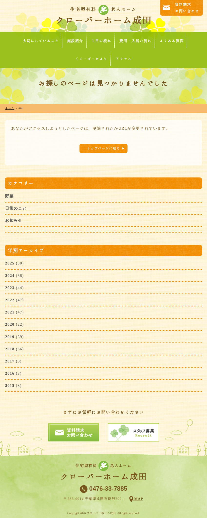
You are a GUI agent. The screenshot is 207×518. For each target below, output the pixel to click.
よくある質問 (172, 41)
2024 (9, 276)
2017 (9, 361)
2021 (9, 312)
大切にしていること (41, 41)
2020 (9, 324)
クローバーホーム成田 (103, 20)
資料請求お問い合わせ (187, 8)
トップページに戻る (103, 148)
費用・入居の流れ (135, 41)
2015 (9, 385)
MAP (138, 499)
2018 (9, 349)
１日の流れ (101, 41)
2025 (9, 263)
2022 (9, 300)
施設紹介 (75, 41)
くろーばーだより (91, 59)
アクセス (124, 59)
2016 (9, 373)
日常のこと (16, 208)
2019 (9, 337)
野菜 (9, 196)
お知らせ (13, 220)
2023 (9, 288)
